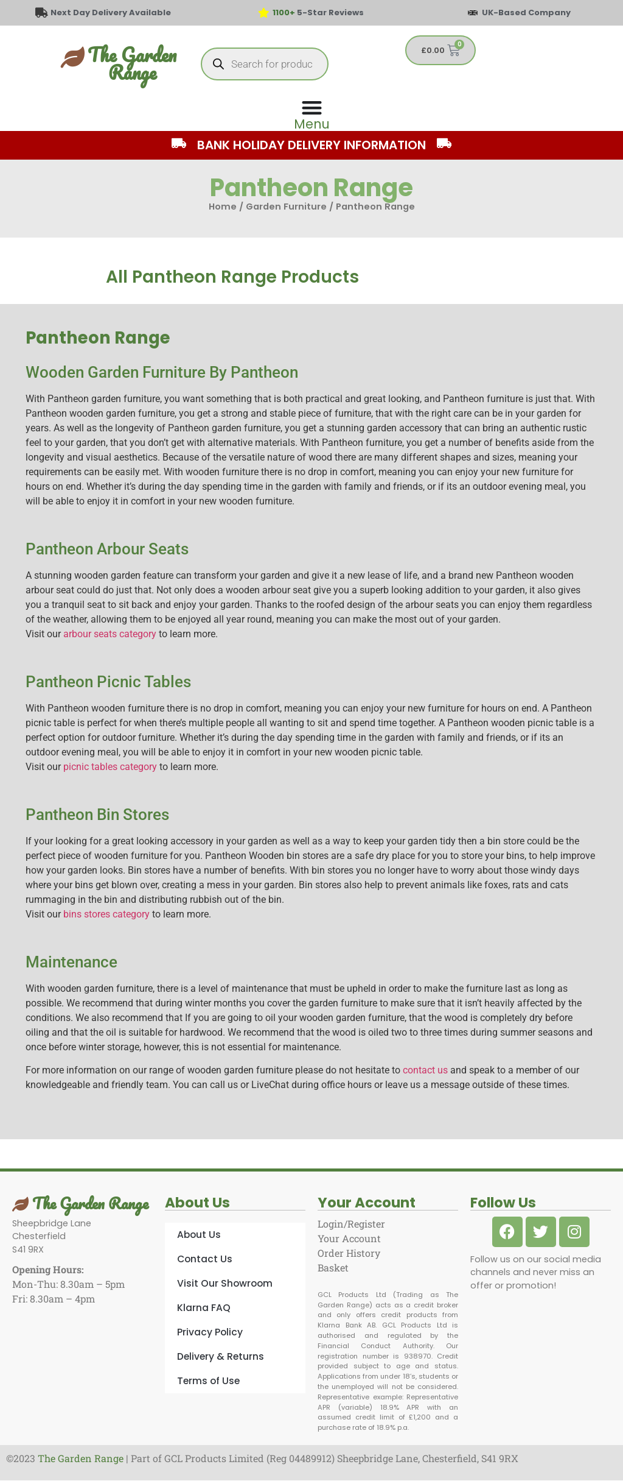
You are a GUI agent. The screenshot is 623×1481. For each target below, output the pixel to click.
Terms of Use (208, 1380)
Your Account (349, 1238)
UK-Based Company (526, 12)
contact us (425, 1070)
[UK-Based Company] (473, 13)
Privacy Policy (210, 1332)
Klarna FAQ (204, 1307)
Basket (333, 1267)
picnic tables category (110, 766)
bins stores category (106, 914)
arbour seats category (109, 634)
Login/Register (351, 1223)
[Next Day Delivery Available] (41, 13)
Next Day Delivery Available (110, 12)
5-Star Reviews (318, 12)
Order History (349, 1252)
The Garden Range (132, 63)
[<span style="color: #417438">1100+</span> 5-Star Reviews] (264, 13)
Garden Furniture (286, 206)
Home (223, 206)
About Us (199, 1234)
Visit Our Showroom (225, 1283)
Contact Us (204, 1259)
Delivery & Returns (220, 1356)
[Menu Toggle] (311, 114)
